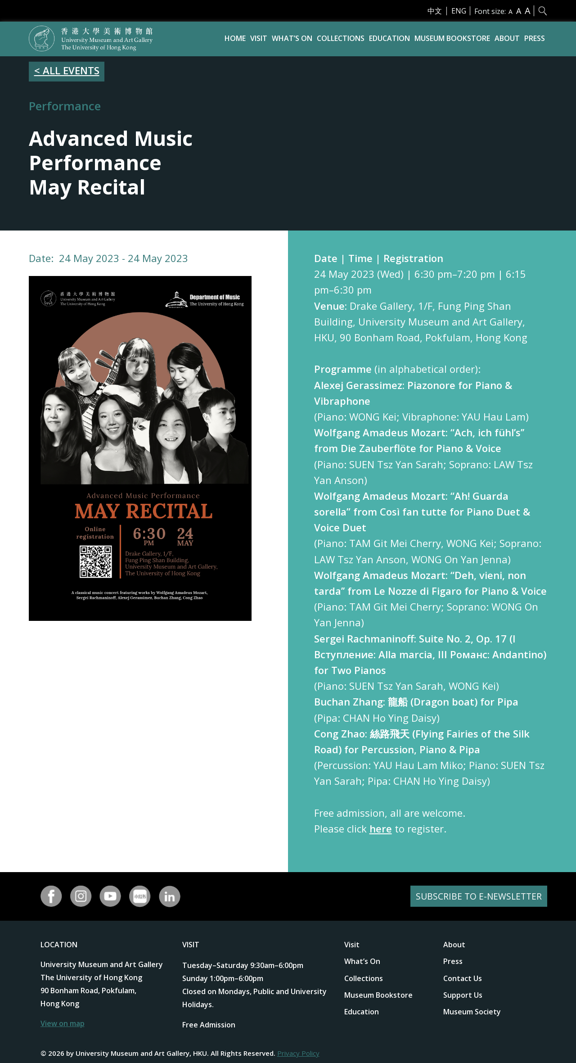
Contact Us (462, 978)
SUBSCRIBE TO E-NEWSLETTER (477, 896)
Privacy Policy (298, 1053)
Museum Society (472, 1012)
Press (534, 38)
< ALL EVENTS (66, 70)
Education (389, 38)
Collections (340, 38)
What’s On (292, 38)
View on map (62, 1023)
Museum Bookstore (452, 38)
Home (235, 38)
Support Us (462, 995)
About (507, 38)
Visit (258, 38)
